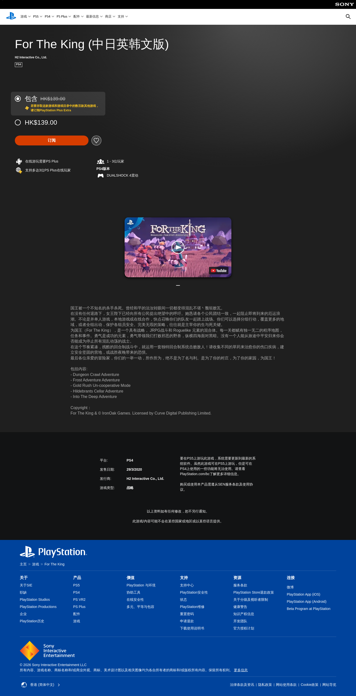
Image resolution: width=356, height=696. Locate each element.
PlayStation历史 (32, 621)
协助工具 (133, 592)
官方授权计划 (243, 628)
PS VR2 (79, 600)
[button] (178, 247)
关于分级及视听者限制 (250, 600)
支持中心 (187, 585)
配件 (76, 17)
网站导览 (329, 685)
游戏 (24, 17)
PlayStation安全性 (194, 592)
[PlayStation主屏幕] (11, 16)
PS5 (36, 17)
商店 (108, 17)
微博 (290, 587)
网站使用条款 (286, 685)
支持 (121, 17)
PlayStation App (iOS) (303, 594)
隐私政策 (265, 685)
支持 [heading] (184, 578)
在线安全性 (135, 600)
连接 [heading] (291, 578)
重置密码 (187, 614)
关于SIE (26, 585)
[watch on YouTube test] (218, 270)
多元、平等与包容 (140, 607)
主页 (23, 564)
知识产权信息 (243, 614)
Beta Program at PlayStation (309, 609)
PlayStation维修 (192, 607)
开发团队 (240, 621)
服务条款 (240, 585)
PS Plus (62, 17)
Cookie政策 (309, 685)
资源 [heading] (237, 578)
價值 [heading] (130, 578)
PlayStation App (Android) (306, 601)
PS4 (47, 17)
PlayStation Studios (35, 600)
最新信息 (92, 17)
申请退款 (187, 621)
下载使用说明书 (192, 628)
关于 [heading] (24, 578)
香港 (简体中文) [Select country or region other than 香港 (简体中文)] (41, 685)
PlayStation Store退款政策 (253, 592)
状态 (183, 600)
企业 (23, 614)
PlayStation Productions (38, 607)
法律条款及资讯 (242, 685)
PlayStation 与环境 (141, 585)
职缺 (23, 592)
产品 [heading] (77, 578)
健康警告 (240, 607)
